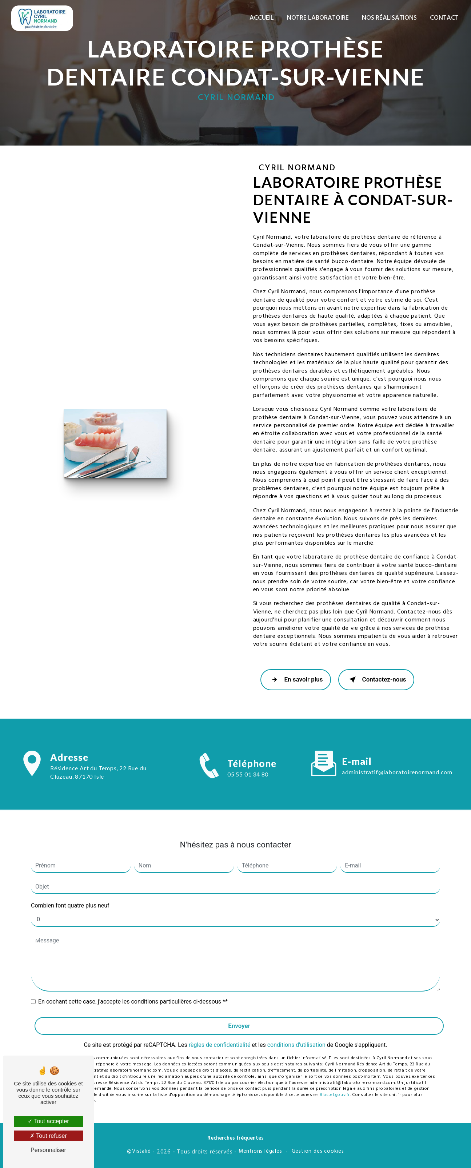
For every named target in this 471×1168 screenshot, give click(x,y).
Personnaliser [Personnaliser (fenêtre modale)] (48, 1150)
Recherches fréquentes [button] (235, 1139)
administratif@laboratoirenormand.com (397, 765)
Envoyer (239, 1018)
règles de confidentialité (220, 1037)
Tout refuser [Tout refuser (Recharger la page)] (48, 1136)
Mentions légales (260, 1152)
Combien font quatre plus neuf (70, 898)
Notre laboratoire (318, 18)
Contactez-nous (376, 680)
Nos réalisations (389, 18)
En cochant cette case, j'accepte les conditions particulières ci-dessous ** (133, 994)
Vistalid (141, 1152)
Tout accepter (48, 1121)
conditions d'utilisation (296, 1037)
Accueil (262, 18)
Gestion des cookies (318, 1152)
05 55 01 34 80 (247, 781)
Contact (444, 18)
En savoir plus (295, 680)
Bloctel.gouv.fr (335, 1088)
